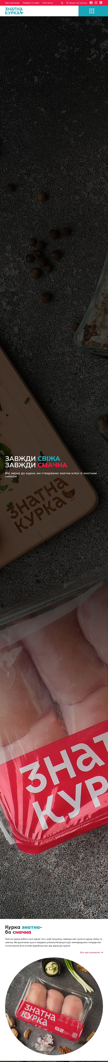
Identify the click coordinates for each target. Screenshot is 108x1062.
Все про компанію (91, 952)
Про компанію (12, 3)
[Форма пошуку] (62, 3)
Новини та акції (31, 3)
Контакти (47, 3)
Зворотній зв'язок (76, 3)
